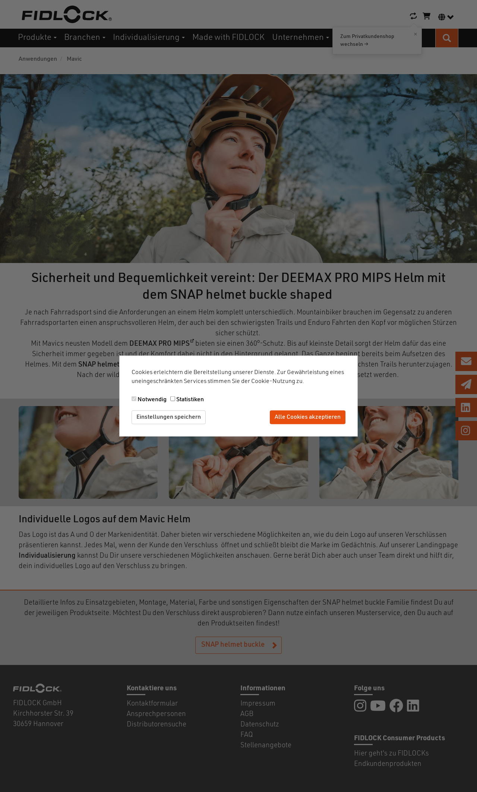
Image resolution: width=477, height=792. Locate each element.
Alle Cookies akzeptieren (308, 417)
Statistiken (190, 400)
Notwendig (152, 400)
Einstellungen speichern (168, 417)
